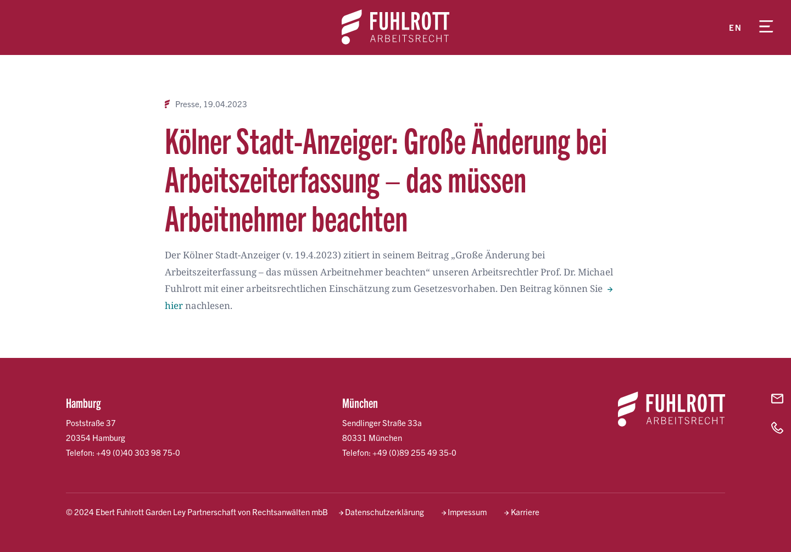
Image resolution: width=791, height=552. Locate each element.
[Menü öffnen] (766, 27)
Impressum (467, 511)
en (735, 27)
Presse (187, 104)
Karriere (525, 511)
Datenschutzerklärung (384, 511)
